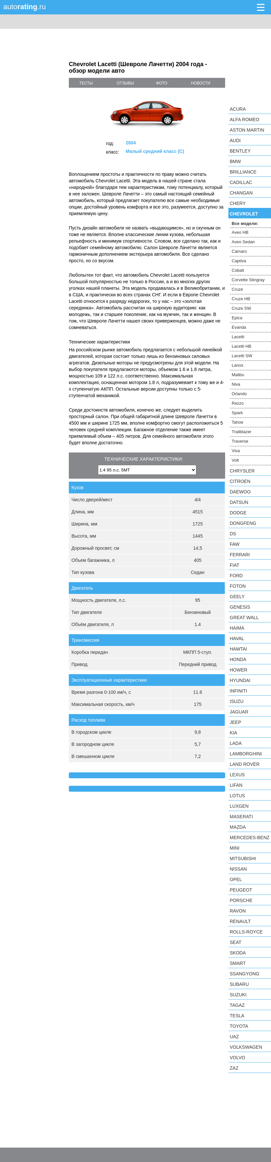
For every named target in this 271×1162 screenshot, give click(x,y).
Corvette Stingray (248, 279)
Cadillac (241, 182)
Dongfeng (243, 523)
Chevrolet (244, 213)
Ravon (238, 910)
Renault (240, 921)
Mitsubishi (243, 858)
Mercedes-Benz (249, 837)
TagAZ (237, 1005)
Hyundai (240, 680)
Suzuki (238, 994)
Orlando (239, 393)
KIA (233, 732)
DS (233, 533)
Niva (236, 384)
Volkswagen (246, 1047)
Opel (236, 879)
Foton (238, 586)
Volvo (237, 1057)
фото (161, 83)
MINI (235, 848)
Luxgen (239, 806)
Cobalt (238, 270)
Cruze (237, 289)
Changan (241, 192)
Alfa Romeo (244, 119)
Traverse (240, 441)
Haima (237, 628)
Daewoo (240, 491)
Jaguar (239, 711)
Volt (235, 460)
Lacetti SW (242, 355)
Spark (237, 412)
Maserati (241, 816)
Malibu (238, 374)
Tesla (237, 1015)
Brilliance (243, 172)
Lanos (237, 365)
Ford (236, 575)
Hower (238, 670)
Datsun (239, 502)
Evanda (239, 327)
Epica (237, 317)
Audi (235, 140)
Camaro (239, 251)
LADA (236, 743)
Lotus (237, 795)
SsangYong (244, 973)
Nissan (238, 869)
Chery (238, 203)
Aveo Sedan (243, 241)
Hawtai (238, 649)
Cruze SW (241, 308)
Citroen (240, 481)
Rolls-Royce (246, 931)
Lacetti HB (241, 346)
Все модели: (245, 223)
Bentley (240, 151)
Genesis (240, 607)
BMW (235, 161)
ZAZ (234, 1068)
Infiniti (238, 690)
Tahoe (237, 422)
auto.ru (24, 7)
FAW (235, 544)
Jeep (235, 722)
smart (238, 963)
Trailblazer (241, 431)
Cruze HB (241, 298)
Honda (238, 659)
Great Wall (244, 617)
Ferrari (240, 554)
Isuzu (236, 701)
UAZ (234, 1036)
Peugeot (241, 890)
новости (200, 83)
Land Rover (245, 764)
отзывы (125, 83)
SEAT (236, 942)
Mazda (238, 827)
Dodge (238, 512)
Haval (237, 638)
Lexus (237, 774)
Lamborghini (246, 753)
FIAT (234, 565)
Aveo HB (240, 232)
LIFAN (236, 785)
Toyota (239, 1026)
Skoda (238, 952)
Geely (237, 596)
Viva (236, 450)
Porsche (241, 900)
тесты (86, 83)
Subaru (239, 984)
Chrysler (242, 470)
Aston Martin (247, 130)
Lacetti (238, 336)
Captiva (239, 260)
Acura (238, 109)
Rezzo (238, 403)
